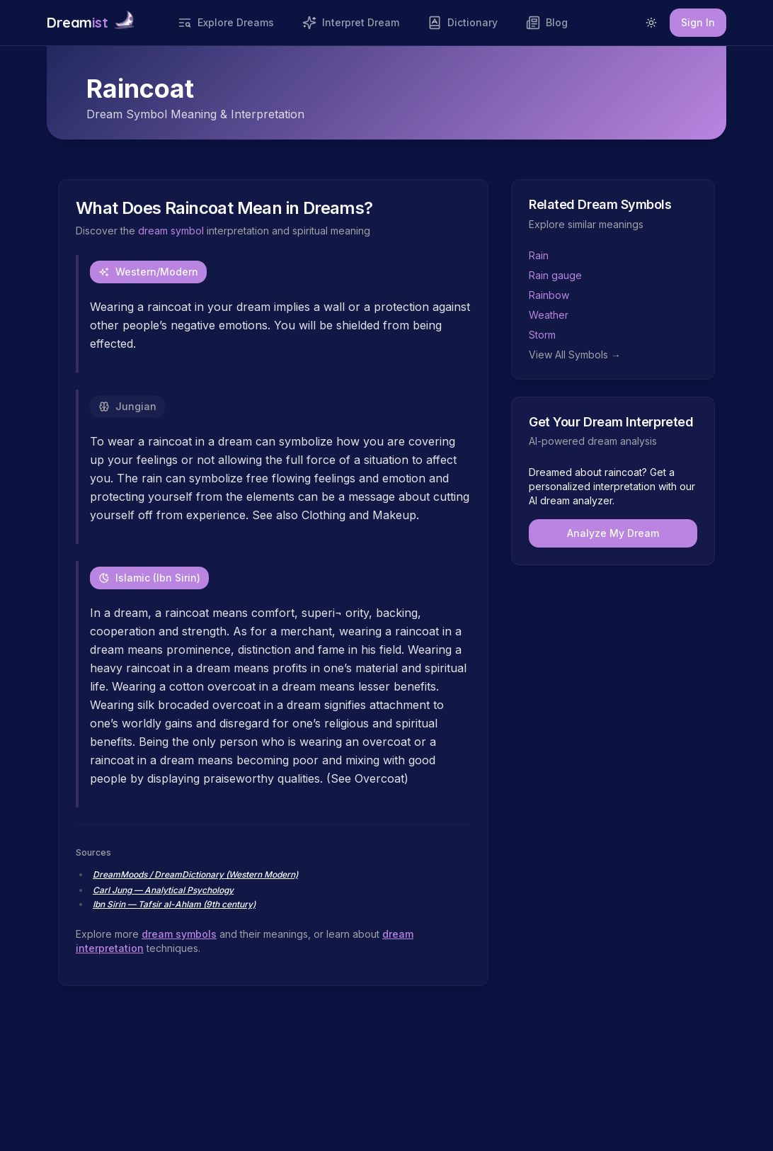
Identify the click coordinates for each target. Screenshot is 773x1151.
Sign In (698, 22)
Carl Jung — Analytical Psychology (163, 890)
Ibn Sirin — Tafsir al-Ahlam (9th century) (174, 904)
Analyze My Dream (613, 533)
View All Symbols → (575, 354)
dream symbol (171, 231)
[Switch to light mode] (651, 22)
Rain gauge (555, 275)
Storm (542, 335)
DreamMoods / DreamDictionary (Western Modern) (195, 874)
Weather (548, 315)
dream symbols (179, 934)
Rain (539, 255)
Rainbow (549, 295)
